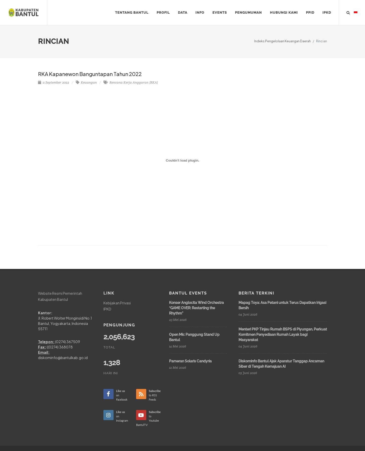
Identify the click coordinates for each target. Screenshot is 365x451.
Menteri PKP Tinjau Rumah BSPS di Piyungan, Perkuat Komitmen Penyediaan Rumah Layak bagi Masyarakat (283, 334)
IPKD (107, 308)
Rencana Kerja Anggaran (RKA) (130, 82)
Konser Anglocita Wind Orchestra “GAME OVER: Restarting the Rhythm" (196, 308)
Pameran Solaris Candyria (190, 361)
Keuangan (86, 82)
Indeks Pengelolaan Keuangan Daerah (282, 41)
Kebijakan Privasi (117, 303)
